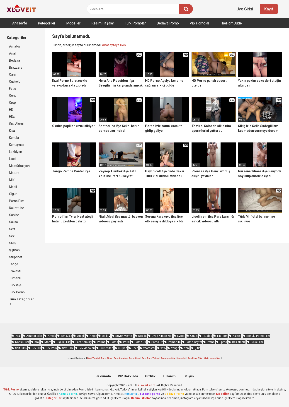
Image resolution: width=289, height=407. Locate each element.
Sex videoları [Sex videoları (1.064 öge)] (87, 348)
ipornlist (181, 358)
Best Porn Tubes (150, 358)
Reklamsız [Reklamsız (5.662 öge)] (238, 342)
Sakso (13, 222)
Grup (12, 102)
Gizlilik (150, 376)
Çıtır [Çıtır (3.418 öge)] (197, 348)
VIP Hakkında (128, 376)
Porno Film (16, 201)
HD (11, 109)
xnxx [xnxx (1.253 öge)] (163, 348)
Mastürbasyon (19, 166)
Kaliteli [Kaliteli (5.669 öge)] (237, 335)
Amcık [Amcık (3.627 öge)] (52, 335)
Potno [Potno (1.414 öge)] (211, 342)
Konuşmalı (16, 145)
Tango (13, 264)
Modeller (73, 23)
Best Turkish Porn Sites (99, 358)
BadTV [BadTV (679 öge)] (106, 335)
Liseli (12, 159)
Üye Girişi (244, 9)
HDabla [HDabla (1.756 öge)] (207, 335)
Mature (14, 173)
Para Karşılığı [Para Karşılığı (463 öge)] (83, 342)
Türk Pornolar (135, 23)
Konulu (14, 138)
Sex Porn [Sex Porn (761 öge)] (51, 348)
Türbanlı (15, 278)
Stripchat (15, 257)
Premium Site (168, 358)
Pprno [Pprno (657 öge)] (223, 342)
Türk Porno (17, 292)
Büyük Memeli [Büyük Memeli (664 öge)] (124, 335)
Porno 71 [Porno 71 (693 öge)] (140, 342)
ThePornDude (231, 23)
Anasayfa (19, 23)
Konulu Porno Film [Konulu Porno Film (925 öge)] (258, 335)
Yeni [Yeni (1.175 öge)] (186, 348)
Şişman (14, 250)
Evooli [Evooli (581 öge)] (181, 335)
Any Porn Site (195, 358)
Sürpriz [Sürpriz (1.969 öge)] (122, 348)
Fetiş (12, 88)
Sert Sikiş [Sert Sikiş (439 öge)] (21, 348)
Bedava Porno (168, 23)
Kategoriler (46, 23)
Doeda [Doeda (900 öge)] (142, 335)
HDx (12, 116)
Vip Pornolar (199, 23)
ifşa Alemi (16, 123)
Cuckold (14, 81)
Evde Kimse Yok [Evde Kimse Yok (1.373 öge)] (162, 335)
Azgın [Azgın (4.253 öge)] (93, 335)
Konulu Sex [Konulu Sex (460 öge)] (22, 342)
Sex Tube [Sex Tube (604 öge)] (68, 348)
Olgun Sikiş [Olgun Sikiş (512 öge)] (63, 342)
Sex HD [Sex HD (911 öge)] (36, 348)
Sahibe (14, 215)
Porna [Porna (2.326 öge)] (114, 342)
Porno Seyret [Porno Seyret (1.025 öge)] (194, 342)
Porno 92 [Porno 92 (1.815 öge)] (157, 342)
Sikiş (12, 243)
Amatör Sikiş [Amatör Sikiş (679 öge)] (34, 335)
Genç (12, 95)
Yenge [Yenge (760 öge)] (175, 348)
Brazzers (15, 67)
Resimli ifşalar (102, 23)
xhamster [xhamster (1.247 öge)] (149, 348)
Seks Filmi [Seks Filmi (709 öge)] (257, 342)
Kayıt (268, 9)
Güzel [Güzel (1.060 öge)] (194, 335)
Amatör (14, 46)
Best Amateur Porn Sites (127, 358)
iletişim (188, 376)
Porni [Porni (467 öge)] (126, 342)
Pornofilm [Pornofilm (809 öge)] (174, 342)
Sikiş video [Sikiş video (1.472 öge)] (106, 348)
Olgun (13, 194)
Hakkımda (103, 376)
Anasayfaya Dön (114, 45)
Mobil (13, 187)
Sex (12, 236)
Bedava (14, 60)
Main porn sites (212, 358)
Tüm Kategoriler (21, 301)
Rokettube (16, 208)
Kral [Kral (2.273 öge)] (36, 342)
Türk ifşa (15, 285)
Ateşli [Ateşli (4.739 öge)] (81, 335)
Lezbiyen (15, 152)
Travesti (15, 271)
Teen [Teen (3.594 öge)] (135, 348)
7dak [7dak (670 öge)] (18, 335)
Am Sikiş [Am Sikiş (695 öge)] (66, 335)
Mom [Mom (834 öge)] (47, 342)
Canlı (12, 74)
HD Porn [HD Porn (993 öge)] (222, 335)
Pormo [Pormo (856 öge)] (101, 342)
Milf (12, 180)
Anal (12, 53)
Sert (12, 229)
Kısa (12, 130)
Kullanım (169, 376)
